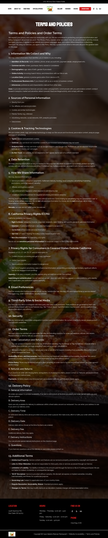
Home (9, 9)
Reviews (68, 9)
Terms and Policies (93, 534)
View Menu (26, 9)
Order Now (85, 9)
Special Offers (38, 9)
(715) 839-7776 (76, 523)
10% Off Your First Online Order (54, 2)
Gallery (59, 9)
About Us (17, 9)
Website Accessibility (76, 534)
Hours (76, 9)
